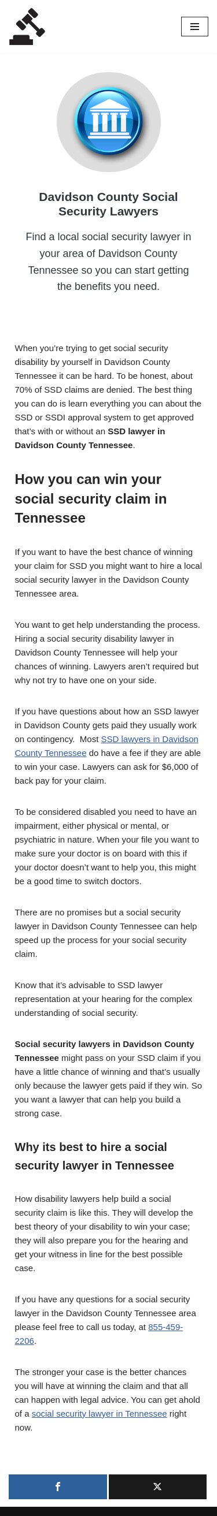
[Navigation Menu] (194, 26)
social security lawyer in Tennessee (99, 1413)
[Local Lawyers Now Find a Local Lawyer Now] (27, 26)
